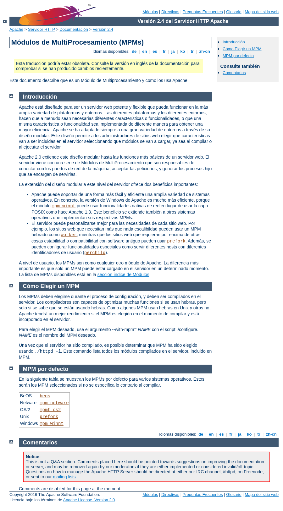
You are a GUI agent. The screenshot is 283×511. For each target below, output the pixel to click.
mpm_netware (54, 402)
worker (68, 234)
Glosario (233, 11)
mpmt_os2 (50, 409)
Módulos (150, 11)
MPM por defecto (238, 55)
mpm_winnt (64, 206)
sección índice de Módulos (123, 274)
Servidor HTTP (41, 29)
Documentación (73, 29)
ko (182, 51)
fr (164, 51)
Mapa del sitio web (262, 11)
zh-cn (204, 51)
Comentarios (234, 72)
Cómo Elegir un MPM (242, 48)
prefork (176, 241)
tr (192, 51)
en (144, 51)
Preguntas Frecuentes (203, 11)
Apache (16, 29)
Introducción (234, 42)
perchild (94, 252)
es (155, 51)
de (134, 51)
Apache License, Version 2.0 (89, 499)
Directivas (170, 11)
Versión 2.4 (103, 29)
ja (173, 51)
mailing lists (64, 476)
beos (45, 396)
